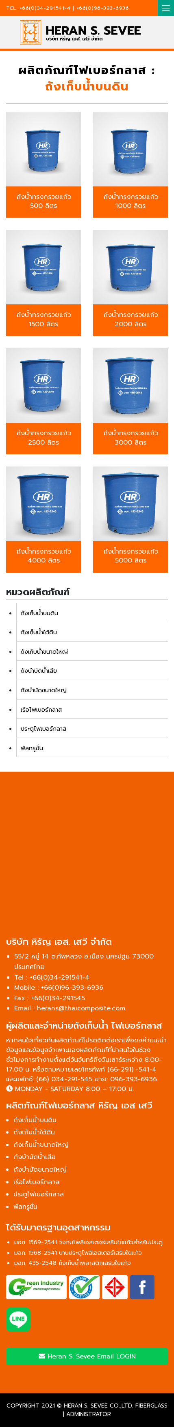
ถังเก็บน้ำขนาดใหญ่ (44, 651)
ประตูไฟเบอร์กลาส (43, 728)
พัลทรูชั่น (32, 748)
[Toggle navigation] (166, 8)
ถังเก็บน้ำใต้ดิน (39, 632)
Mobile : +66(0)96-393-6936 (58, 988)
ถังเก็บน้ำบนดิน (39, 613)
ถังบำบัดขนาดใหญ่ (44, 690)
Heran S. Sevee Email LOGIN (87, 1356)
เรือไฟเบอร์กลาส (41, 709)
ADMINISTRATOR (88, 1414)
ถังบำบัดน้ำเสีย (39, 670)
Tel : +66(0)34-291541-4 (51, 977)
